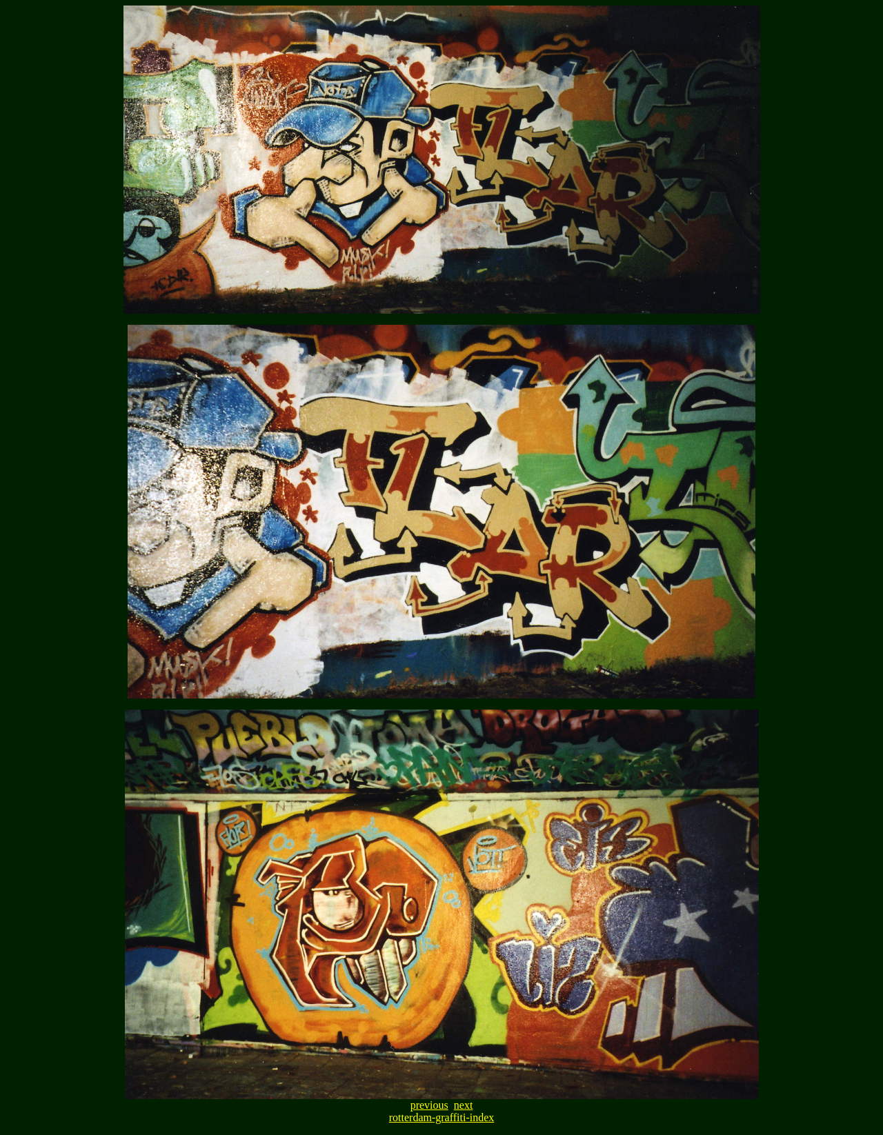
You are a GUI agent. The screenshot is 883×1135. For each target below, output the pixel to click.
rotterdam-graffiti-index (442, 1117)
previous (429, 1105)
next (463, 1105)
